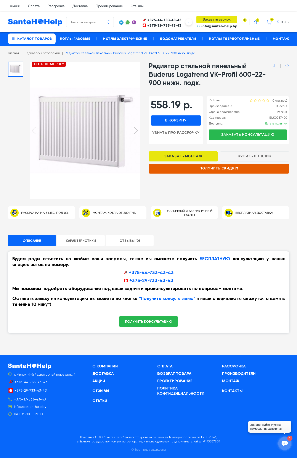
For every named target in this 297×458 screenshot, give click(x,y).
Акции (15, 6)
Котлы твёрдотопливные (234, 39)
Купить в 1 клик (254, 156)
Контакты (232, 390)
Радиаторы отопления (42, 53)
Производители (239, 373)
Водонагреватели (178, 39)
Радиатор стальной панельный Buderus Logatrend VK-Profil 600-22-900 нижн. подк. (130, 53)
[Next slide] (136, 130)
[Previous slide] (33, 130)
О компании (105, 366)
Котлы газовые (75, 39)
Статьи (99, 400)
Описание (32, 240)
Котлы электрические (125, 39)
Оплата (34, 6)
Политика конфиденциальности (180, 391)
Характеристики (81, 240)
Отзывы (137, 6)
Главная (13, 53)
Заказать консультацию (248, 134)
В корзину (175, 120)
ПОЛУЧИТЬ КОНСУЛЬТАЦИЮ (148, 321)
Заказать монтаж (183, 156)
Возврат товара (174, 373)
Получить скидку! (218, 168)
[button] (15, 69)
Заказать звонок (217, 19)
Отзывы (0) (129, 240)
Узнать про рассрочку (176, 132)
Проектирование (109, 6)
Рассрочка (56, 6)
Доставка (80, 6)
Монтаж (281, 39)
